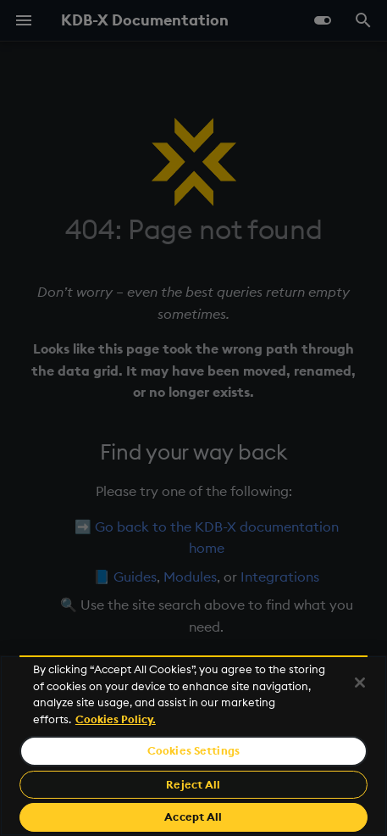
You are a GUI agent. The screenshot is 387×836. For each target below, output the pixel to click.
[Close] (360, 682)
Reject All (193, 784)
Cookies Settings (193, 750)
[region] (193, 745)
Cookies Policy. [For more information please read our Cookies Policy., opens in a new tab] (115, 719)
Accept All (193, 816)
